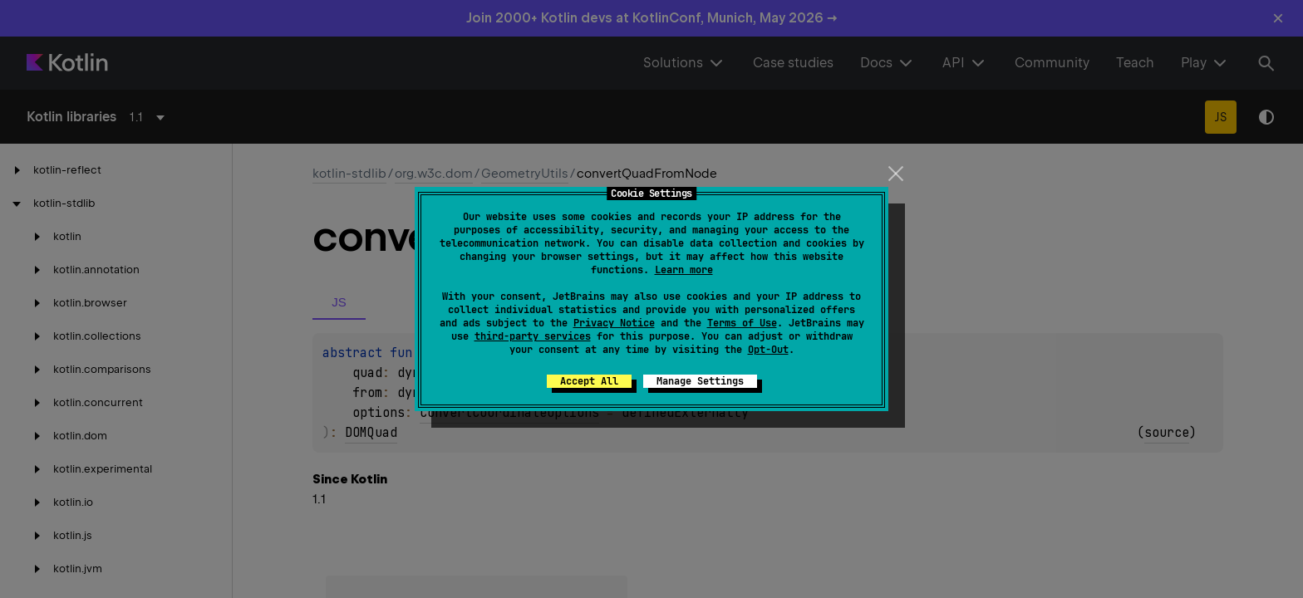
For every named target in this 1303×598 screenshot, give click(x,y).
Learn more (684, 270)
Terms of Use (742, 323)
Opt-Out (768, 349)
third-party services (532, 336)
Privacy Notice (614, 323)
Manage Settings (700, 381)
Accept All (589, 381)
